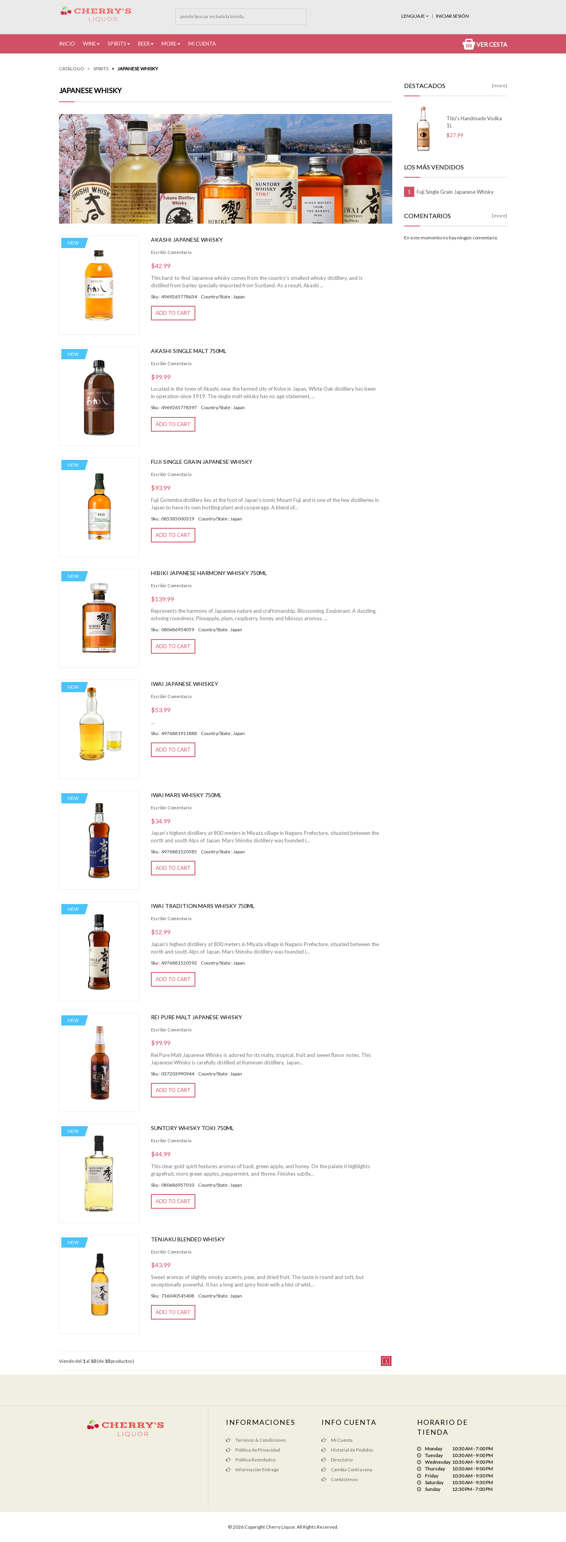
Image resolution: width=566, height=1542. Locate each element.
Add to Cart (173, 313)
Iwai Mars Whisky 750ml (186, 795)
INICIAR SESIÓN (452, 16)
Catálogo (71, 69)
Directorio (337, 1460)
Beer (144, 43)
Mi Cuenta (202, 43)
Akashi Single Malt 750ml (188, 350)
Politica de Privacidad (253, 1450)
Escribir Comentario (171, 252)
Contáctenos (340, 1479)
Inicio (67, 43)
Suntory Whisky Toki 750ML (192, 1128)
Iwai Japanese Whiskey (184, 683)
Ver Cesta (485, 44)
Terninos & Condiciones (256, 1440)
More (169, 43)
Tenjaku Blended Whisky (188, 1239)
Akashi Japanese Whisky (187, 239)
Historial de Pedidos (347, 1450)
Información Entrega (252, 1469)
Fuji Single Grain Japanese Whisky (201, 461)
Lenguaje (415, 16)
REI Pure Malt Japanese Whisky (196, 1017)
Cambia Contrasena (347, 1469)
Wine (89, 43)
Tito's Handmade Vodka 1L (474, 122)
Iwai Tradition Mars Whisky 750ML (203, 905)
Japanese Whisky (138, 69)
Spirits (117, 43)
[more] (499, 85)
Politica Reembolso (251, 1460)
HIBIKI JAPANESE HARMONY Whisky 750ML (209, 573)
